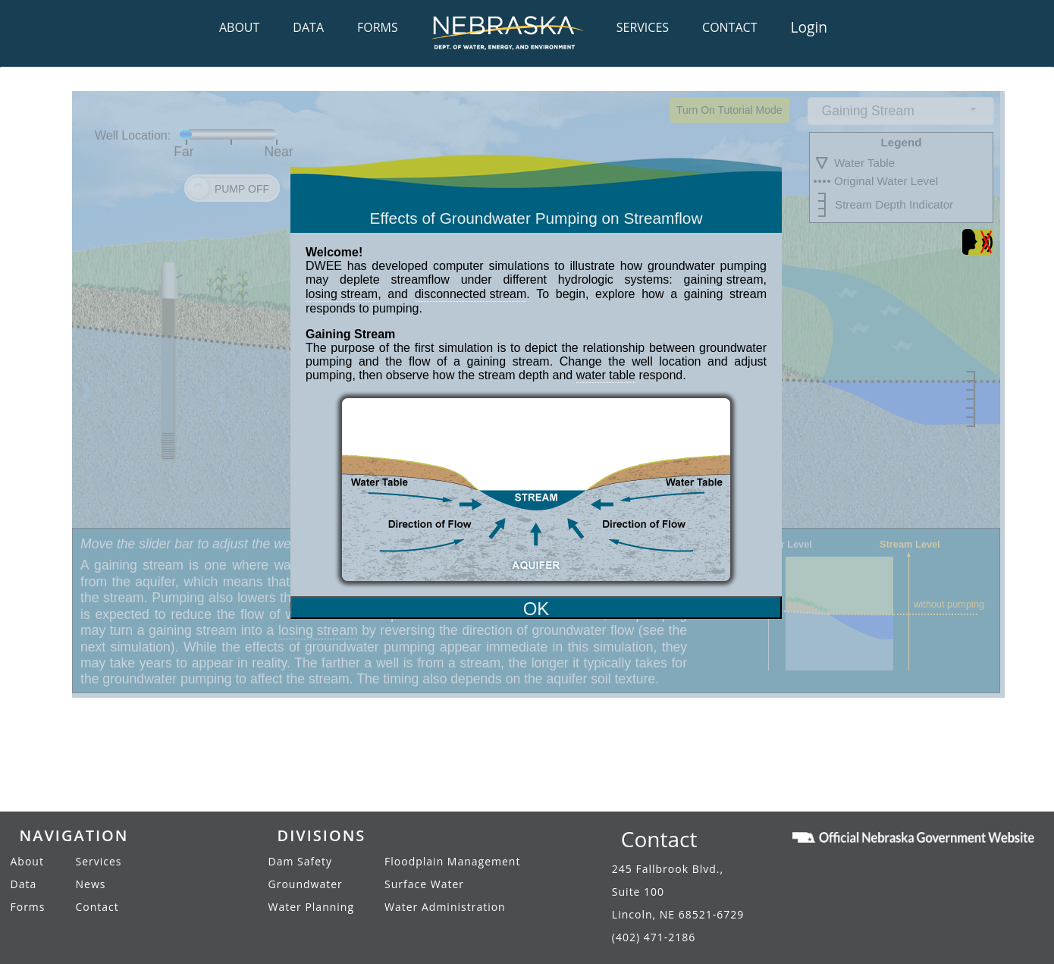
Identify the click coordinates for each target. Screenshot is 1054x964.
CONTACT (729, 27)
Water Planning (311, 907)
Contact (97, 907)
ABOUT (239, 27)
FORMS (377, 27)
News (91, 884)
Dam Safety (300, 861)
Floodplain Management (452, 861)
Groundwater (305, 884)
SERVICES (642, 27)
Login (808, 27)
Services (99, 861)
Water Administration (445, 907)
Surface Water (424, 884)
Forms (28, 907)
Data (24, 884)
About (27, 861)
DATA (308, 27)
